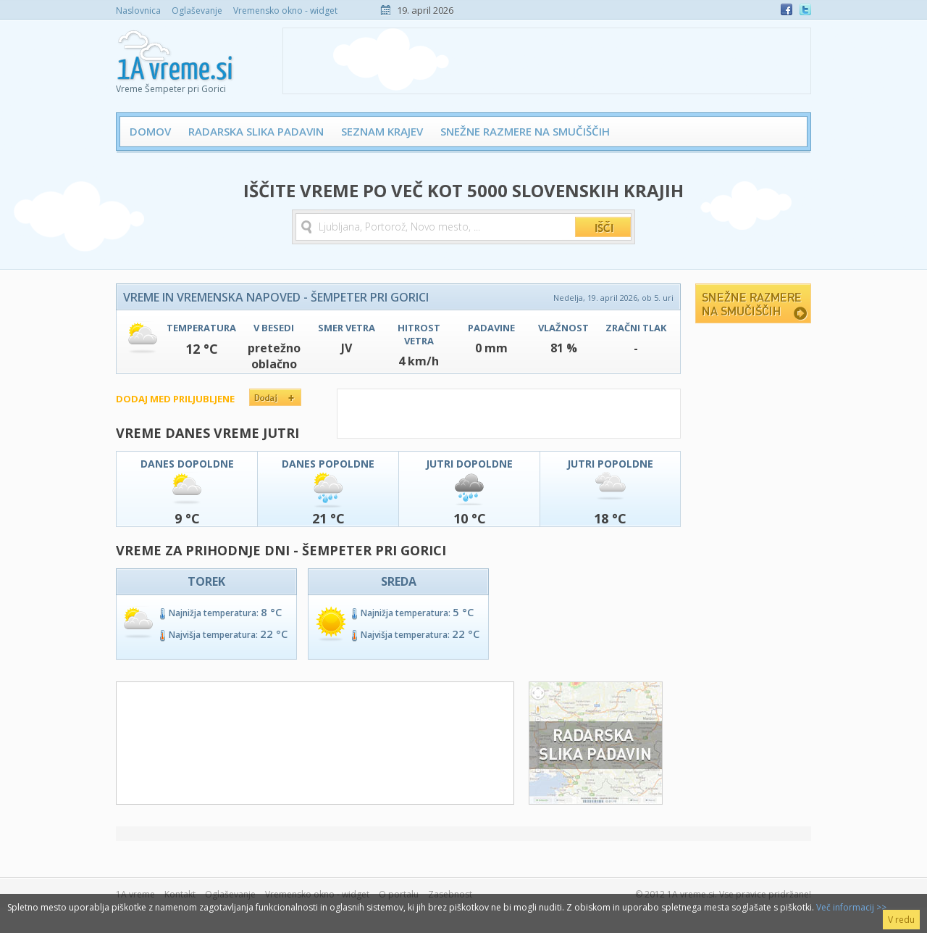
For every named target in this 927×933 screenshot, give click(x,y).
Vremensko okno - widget (285, 10)
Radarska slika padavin (256, 131)
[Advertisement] (546, 61)
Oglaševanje (197, 10)
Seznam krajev (382, 131)
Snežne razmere (753, 303)
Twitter (805, 9)
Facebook (786, 9)
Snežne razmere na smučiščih (525, 131)
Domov (150, 131)
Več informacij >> (851, 907)
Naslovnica (138, 10)
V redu (901, 919)
